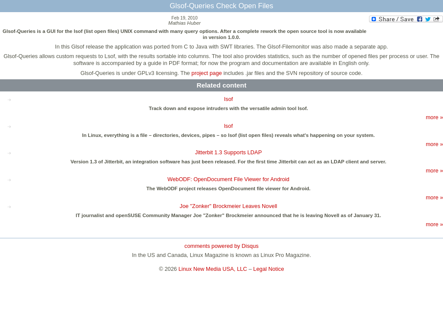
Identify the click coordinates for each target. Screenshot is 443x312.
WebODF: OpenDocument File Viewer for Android (228, 179)
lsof (228, 126)
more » (434, 117)
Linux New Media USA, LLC (213, 269)
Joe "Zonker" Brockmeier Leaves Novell (228, 206)
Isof (228, 99)
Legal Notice (268, 269)
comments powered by (221, 246)
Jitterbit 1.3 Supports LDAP (228, 152)
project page (207, 73)
